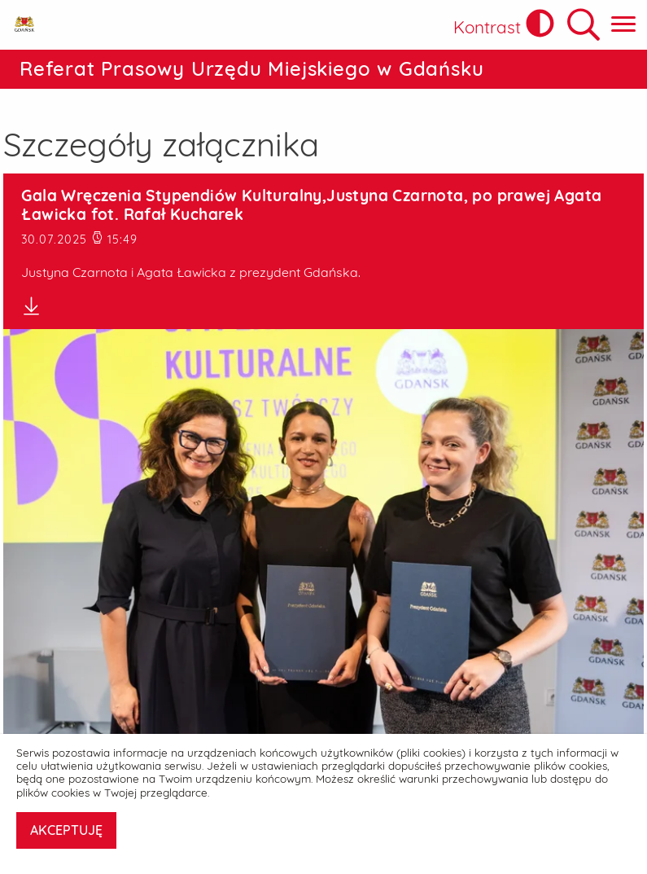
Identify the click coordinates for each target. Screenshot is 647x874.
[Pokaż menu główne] (623, 24)
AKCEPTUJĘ (66, 830)
